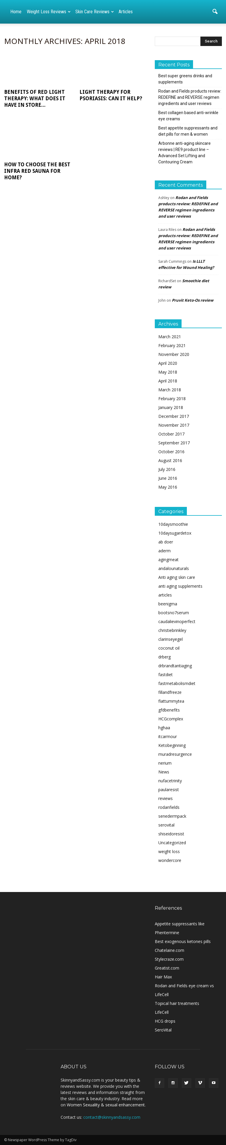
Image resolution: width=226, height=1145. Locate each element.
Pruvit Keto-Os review (192, 300)
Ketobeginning (172, 745)
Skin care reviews (94, 11)
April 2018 (167, 381)
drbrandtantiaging (175, 665)
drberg (164, 657)
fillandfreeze (170, 692)
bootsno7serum (173, 612)
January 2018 (170, 407)
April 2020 (167, 363)
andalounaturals (173, 568)
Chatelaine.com (169, 950)
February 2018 (172, 398)
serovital (166, 825)
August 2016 (170, 460)
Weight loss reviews (49, 11)
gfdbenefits (169, 710)
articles (165, 595)
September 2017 (174, 443)
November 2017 (173, 425)
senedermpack (172, 816)
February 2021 (172, 345)
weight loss (169, 851)
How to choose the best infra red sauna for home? (37, 171)
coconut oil (169, 648)
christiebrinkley (172, 630)
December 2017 (173, 416)
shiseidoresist (171, 834)
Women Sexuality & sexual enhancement (106, 1105)
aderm (164, 550)
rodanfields (169, 807)
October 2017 (171, 434)
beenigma (167, 604)
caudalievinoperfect (176, 621)
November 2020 (173, 354)
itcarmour (167, 736)
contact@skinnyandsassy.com (111, 1117)
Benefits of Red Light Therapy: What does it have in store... (34, 98)
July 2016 (166, 469)
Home (15, 11)
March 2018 (169, 389)
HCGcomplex (170, 719)
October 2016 (171, 451)
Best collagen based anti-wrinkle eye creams (188, 115)
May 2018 (167, 372)
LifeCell (162, 1012)
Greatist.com (167, 968)
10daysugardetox (174, 533)
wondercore (169, 860)
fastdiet (165, 674)
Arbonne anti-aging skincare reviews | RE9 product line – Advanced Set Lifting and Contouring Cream (184, 152)
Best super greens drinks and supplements (185, 78)
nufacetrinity (170, 780)
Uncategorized (172, 842)
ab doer (165, 542)
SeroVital (163, 1030)
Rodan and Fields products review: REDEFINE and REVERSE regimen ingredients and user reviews (189, 97)
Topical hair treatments (177, 1003)
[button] (215, 12)
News (163, 772)
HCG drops (165, 1021)
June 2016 (167, 478)
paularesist (168, 789)
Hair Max (163, 977)
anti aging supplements (180, 586)
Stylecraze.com (169, 959)
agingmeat (168, 559)
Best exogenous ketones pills (183, 941)
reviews (165, 798)
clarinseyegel (170, 639)
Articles (126, 11)
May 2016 (167, 487)
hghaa (164, 727)
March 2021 (169, 336)
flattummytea (171, 701)
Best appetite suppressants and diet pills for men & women (187, 131)
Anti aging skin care (176, 577)
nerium (165, 763)
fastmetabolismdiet (176, 683)
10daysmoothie (173, 524)
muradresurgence (175, 754)
